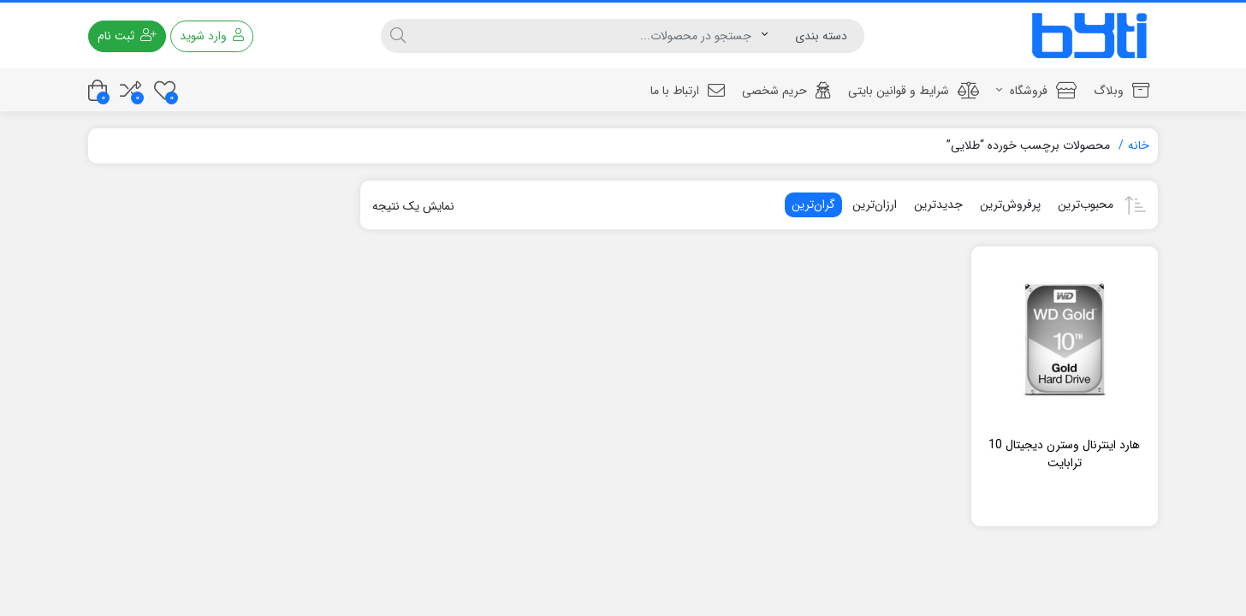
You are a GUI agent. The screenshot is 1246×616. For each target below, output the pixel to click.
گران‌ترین (813, 204)
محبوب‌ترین (1085, 204)
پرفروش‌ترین (1010, 204)
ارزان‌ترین (874, 204)
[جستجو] (588, 36)
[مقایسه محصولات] (130, 90)
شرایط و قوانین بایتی (913, 90)
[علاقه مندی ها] (164, 90)
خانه (1138, 145)
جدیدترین (938, 204)
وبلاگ (1121, 90)
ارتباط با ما (687, 90)
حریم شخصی (786, 90)
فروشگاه (1036, 90)
